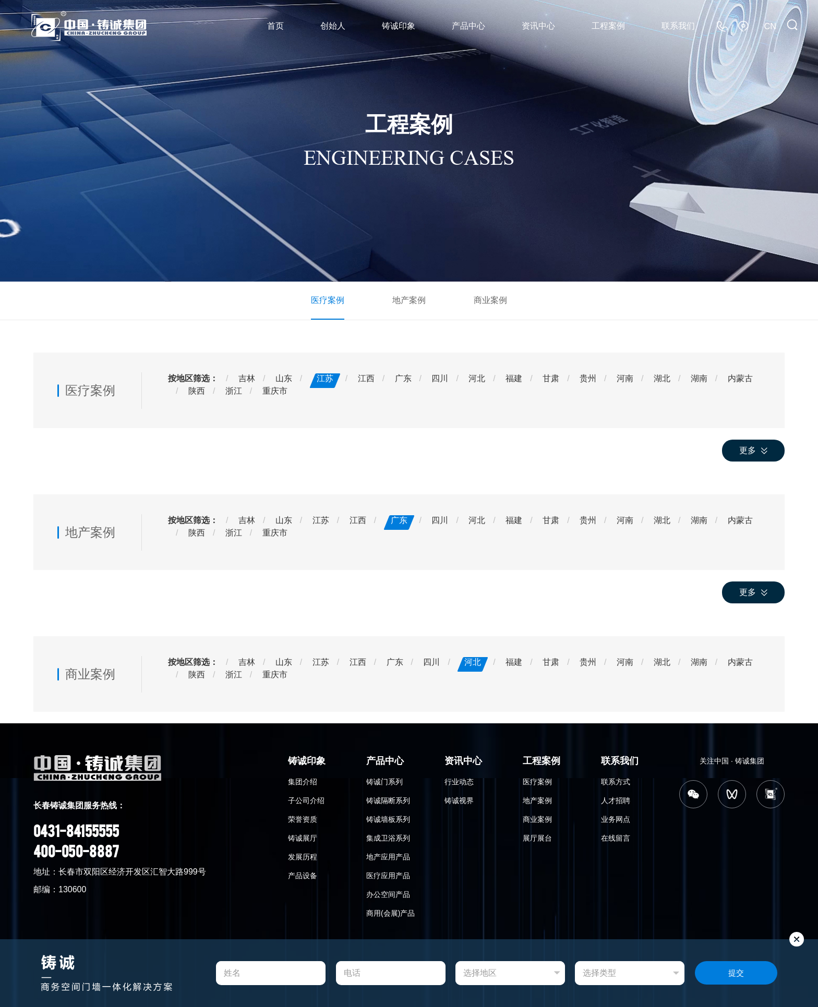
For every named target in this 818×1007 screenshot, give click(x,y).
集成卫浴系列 (388, 837)
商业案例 (490, 299)
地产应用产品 (388, 856)
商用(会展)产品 (390, 912)
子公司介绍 (306, 800)
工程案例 (608, 25)
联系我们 (678, 25)
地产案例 (409, 299)
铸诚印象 (398, 25)
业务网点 (615, 819)
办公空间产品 (388, 894)
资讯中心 (538, 25)
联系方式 (615, 781)
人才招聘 (615, 800)
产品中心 (468, 25)
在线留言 (615, 837)
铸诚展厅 (302, 837)
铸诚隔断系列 (388, 800)
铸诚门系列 (384, 781)
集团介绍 (302, 781)
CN (770, 25)
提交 (736, 973)
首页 (275, 25)
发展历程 (302, 856)
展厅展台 (537, 837)
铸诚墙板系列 (388, 819)
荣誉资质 (302, 819)
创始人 (332, 25)
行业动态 (459, 781)
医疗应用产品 (388, 875)
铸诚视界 (459, 800)
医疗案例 (327, 299)
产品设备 (302, 875)
